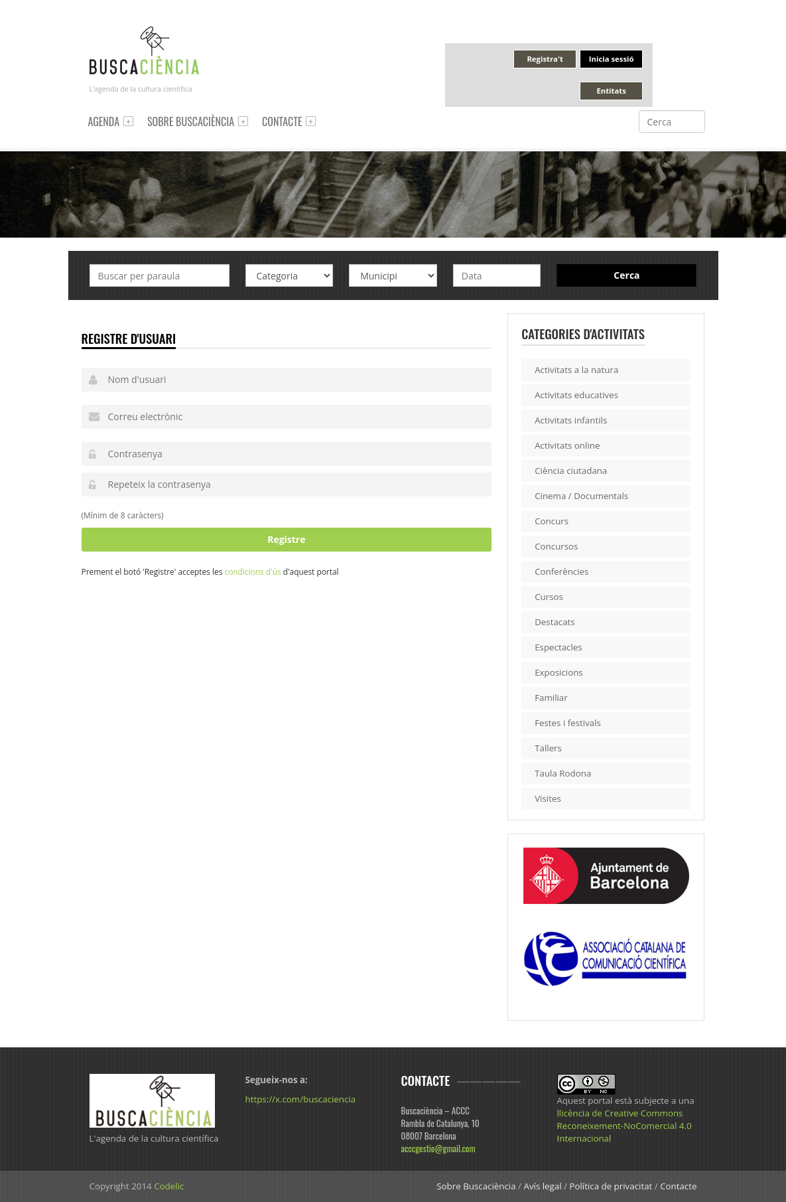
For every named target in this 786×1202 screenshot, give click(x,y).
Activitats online (567, 445)
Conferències (561, 571)
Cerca (626, 275)
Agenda (104, 121)
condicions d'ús (252, 571)
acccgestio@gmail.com (438, 1148)
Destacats (555, 622)
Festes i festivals (568, 723)
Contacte (282, 121)
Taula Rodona (563, 773)
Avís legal (542, 1186)
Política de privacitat (610, 1186)
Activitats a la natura (576, 370)
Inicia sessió (611, 59)
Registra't (545, 59)
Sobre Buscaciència (190, 121)
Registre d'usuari (129, 338)
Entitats (610, 91)
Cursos (549, 597)
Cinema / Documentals (581, 496)
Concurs (551, 521)
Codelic (169, 1186)
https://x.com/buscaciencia (300, 1099)
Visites (548, 798)
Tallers (548, 748)
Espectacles (558, 647)
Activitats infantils (571, 420)
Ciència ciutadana (571, 471)
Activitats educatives (576, 395)
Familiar (551, 698)
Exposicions (559, 672)
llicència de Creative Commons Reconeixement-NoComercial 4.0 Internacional (624, 1125)
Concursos (556, 546)
